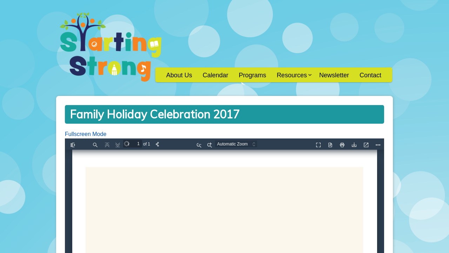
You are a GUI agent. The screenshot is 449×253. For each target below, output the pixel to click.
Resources (292, 77)
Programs (252, 75)
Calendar (215, 75)
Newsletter (334, 75)
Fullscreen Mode (85, 134)
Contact (370, 75)
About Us (179, 75)
